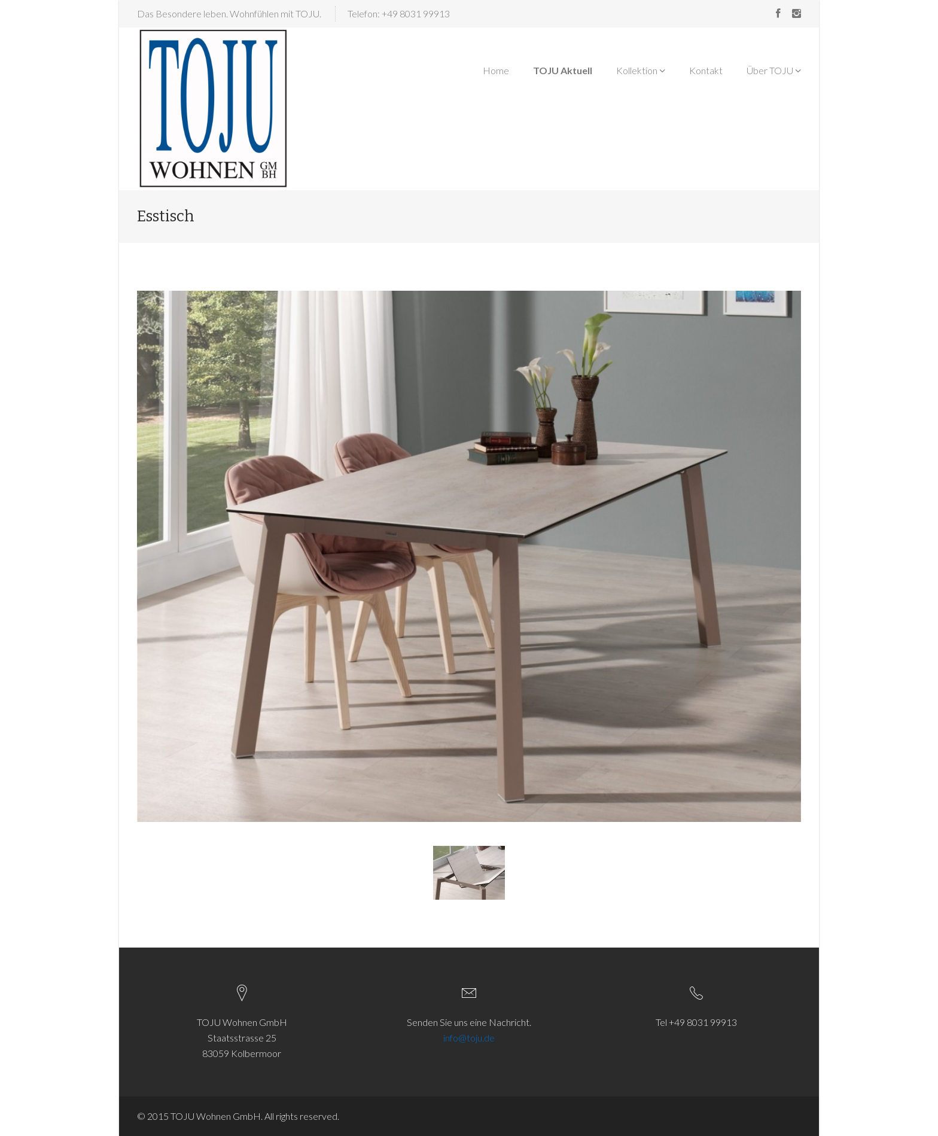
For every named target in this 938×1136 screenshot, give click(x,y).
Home (496, 70)
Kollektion (640, 70)
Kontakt (706, 70)
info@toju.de (469, 1037)
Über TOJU (774, 70)
